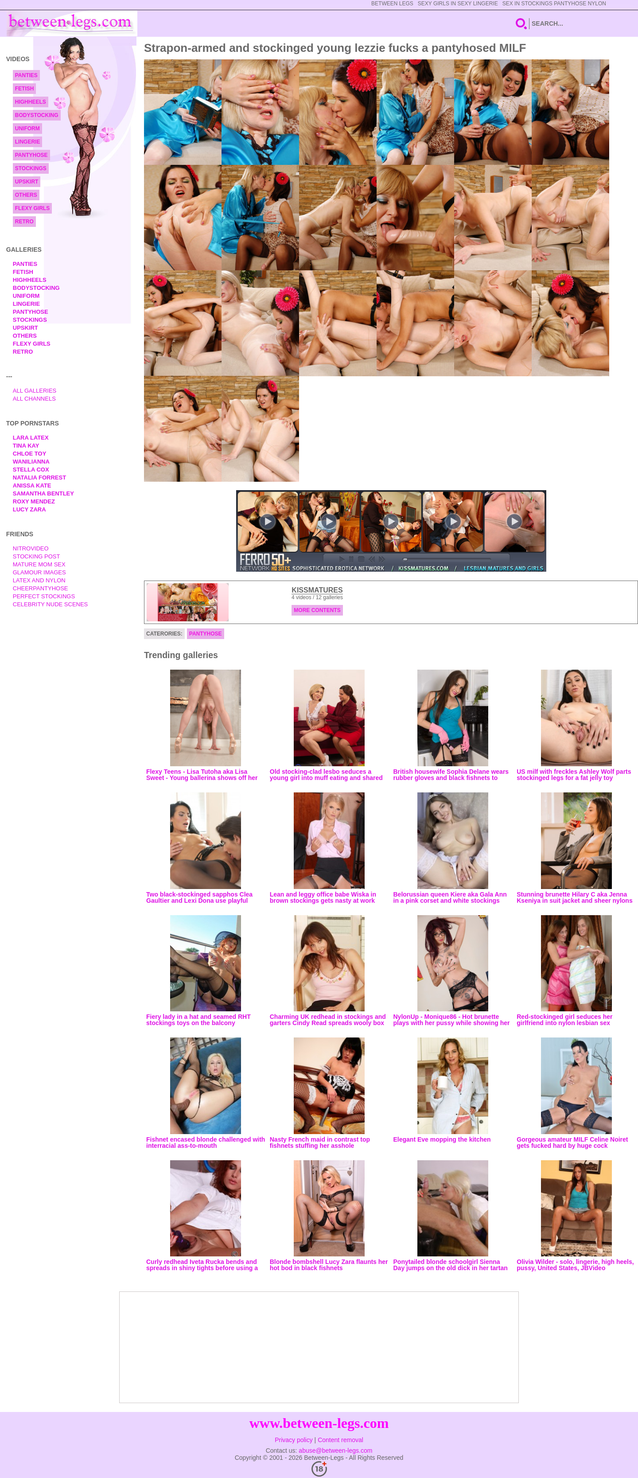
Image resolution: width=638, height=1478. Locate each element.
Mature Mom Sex (39, 564)
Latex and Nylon (39, 580)
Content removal (340, 1439)
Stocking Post (36, 556)
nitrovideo (31, 548)
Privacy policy (294, 1439)
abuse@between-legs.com (335, 1450)
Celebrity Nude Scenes (50, 604)
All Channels (34, 398)
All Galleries (35, 390)
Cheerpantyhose (40, 588)
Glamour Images (39, 572)
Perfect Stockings (44, 596)
